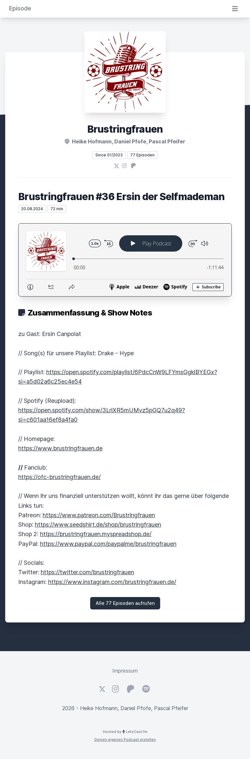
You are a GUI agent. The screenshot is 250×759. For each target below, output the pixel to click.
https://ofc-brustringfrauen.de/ (59, 477)
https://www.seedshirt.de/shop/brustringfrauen (98, 524)
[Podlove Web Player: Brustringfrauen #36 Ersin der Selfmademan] (125, 260)
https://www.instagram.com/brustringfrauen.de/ (112, 581)
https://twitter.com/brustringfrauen (87, 572)
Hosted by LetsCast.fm (125, 731)
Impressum (125, 670)
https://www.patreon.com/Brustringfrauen (99, 515)
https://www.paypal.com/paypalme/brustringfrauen (108, 543)
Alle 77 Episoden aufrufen (125, 603)
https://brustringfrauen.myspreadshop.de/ (95, 534)
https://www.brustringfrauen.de (60, 448)
